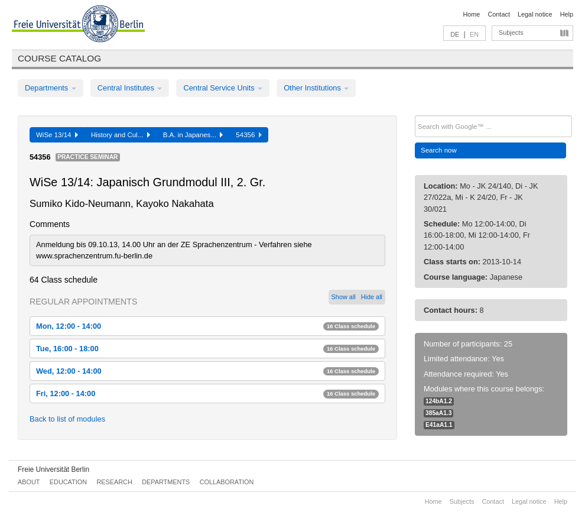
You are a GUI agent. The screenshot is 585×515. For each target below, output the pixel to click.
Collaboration (227, 481)
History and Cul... (120, 134)
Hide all (371, 296)
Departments (50, 87)
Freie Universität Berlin (53, 469)
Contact (498, 14)
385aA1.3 (438, 413)
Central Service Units (222, 87)
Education (68, 481)
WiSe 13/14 (57, 134)
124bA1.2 (438, 401)
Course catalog (59, 58)
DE (454, 34)
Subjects (511, 32)
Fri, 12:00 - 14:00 (207, 393)
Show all (344, 296)
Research (114, 481)
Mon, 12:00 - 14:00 (207, 326)
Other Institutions (316, 87)
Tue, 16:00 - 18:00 (207, 348)
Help (566, 14)
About (29, 481)
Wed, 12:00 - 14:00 (207, 371)
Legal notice (535, 14)
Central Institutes (130, 87)
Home (471, 14)
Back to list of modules (67, 418)
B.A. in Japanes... (193, 134)
